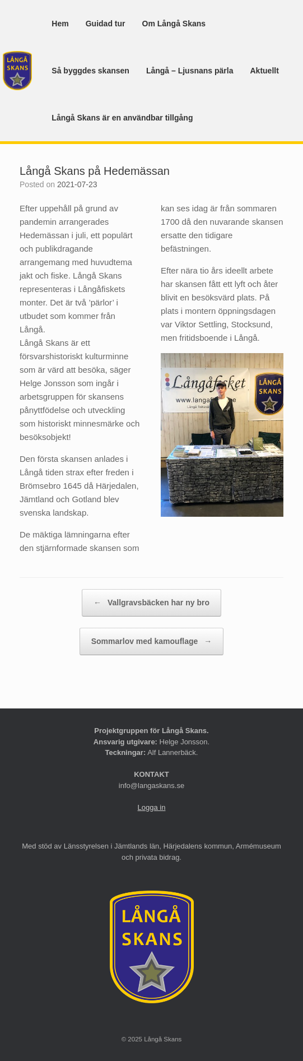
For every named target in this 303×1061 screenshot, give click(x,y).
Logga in (152, 807)
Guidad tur (105, 23)
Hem (60, 23)
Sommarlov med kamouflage (151, 641)
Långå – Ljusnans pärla (190, 70)
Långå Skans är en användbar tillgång (122, 117)
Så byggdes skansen (90, 70)
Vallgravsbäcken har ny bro (151, 603)
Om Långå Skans (174, 23)
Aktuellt (264, 70)
